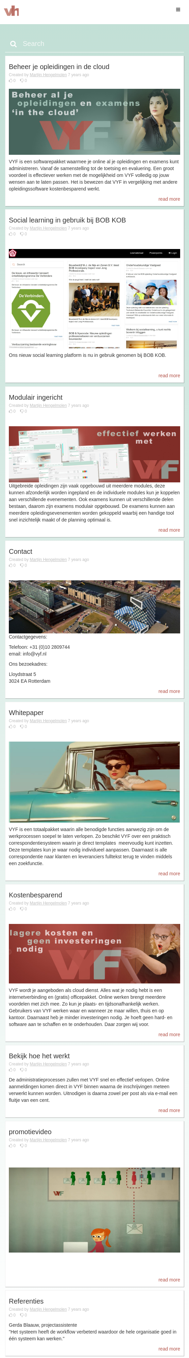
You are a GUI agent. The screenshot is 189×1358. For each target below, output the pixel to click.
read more (169, 199)
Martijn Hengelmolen (48, 74)
